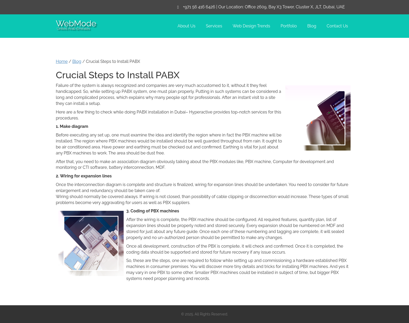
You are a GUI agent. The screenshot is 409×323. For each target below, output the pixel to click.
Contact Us (337, 25)
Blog (311, 25)
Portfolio (289, 25)
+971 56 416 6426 (199, 6)
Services (214, 25)
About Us (186, 25)
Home (62, 61)
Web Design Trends (251, 25)
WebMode (76, 23)
